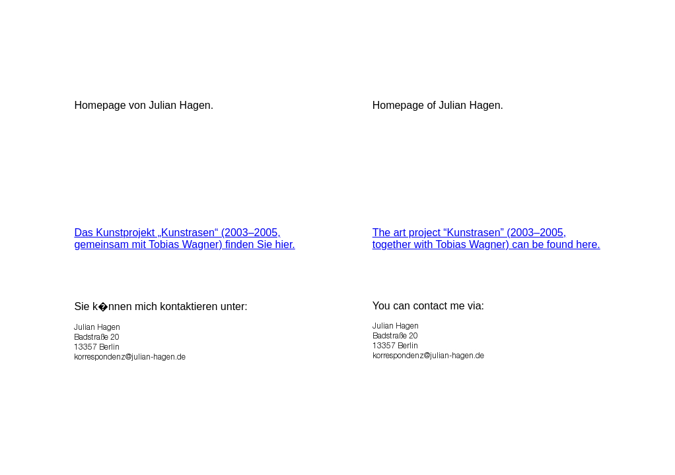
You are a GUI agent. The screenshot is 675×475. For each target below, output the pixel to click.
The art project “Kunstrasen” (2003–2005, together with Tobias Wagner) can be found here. (486, 238)
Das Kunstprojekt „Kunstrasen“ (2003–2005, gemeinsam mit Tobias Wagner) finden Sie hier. (184, 238)
